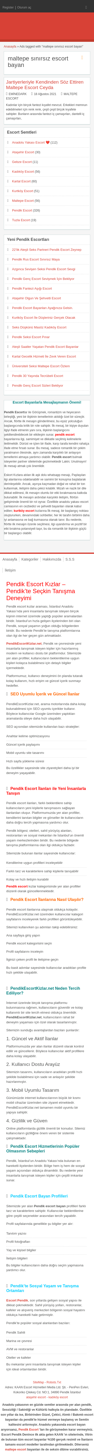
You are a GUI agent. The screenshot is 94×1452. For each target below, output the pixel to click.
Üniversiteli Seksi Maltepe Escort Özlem (41, 366)
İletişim (10, 570)
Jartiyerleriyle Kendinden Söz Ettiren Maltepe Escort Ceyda (44, 84)
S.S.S (69, 559)
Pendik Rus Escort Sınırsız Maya (36, 259)
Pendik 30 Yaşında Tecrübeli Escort (37, 376)
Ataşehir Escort (23, 152)
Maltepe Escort (23, 201)
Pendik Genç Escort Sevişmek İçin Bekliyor (43, 279)
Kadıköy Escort (23, 171)
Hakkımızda (52, 559)
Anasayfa (10, 46)
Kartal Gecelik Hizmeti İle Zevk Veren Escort (44, 356)
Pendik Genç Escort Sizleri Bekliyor (37, 385)
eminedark (18, 94)
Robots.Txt (54, 1382)
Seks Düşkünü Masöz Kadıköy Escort (39, 327)
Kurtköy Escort (22, 191)
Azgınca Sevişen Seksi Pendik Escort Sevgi (43, 269)
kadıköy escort (58, 1397)
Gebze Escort (22, 162)
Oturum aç (24, 7)
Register (8, 7)
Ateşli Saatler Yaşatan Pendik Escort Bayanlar (45, 347)
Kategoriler (29, 559)
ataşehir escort (36, 1397)
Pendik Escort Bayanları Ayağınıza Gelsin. (42, 308)
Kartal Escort (21, 181)
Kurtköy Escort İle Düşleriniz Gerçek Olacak (43, 317)
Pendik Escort (22, 210)
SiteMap (38, 1382)
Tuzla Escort (21, 220)
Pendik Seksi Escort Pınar (31, 337)
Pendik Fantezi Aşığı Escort (32, 288)
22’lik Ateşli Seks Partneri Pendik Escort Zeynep (46, 250)
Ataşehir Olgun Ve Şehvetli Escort (36, 298)
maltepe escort (15, 1449)
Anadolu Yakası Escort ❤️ (31, 142)
